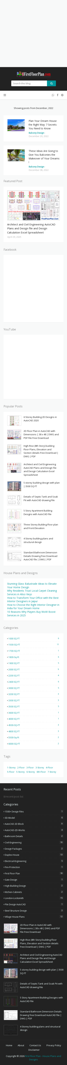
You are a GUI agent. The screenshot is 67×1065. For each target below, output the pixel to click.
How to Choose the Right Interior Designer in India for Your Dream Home (33, 606)
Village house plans (34, 916)
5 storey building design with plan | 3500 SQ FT (42, 484)
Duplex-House (34, 854)
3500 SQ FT (34, 706)
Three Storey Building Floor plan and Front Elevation (41, 526)
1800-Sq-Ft (34, 657)
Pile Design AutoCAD (34, 904)
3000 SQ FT (34, 688)
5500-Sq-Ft (34, 737)
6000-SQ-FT (34, 743)
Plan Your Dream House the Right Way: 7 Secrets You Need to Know (43, 124)
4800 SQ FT (34, 731)
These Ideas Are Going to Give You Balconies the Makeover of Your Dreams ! (44, 156)
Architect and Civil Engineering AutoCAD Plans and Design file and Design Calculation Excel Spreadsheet (31, 228)
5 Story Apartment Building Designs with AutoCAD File (38, 512)
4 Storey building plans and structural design (38, 540)
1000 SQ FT (34, 638)
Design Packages (34, 848)
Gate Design (34, 879)
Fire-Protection (34, 867)
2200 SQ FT (34, 675)
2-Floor (21, 767)
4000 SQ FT (34, 718)
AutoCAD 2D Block (34, 823)
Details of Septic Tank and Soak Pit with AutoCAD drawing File (41, 498)
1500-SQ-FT (34, 644)
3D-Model (34, 817)
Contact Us (35, 1045)
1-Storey (11, 767)
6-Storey (30, 771)
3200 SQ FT (34, 694)
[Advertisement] (33, 33)
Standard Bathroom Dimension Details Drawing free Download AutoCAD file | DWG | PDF (40, 556)
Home (9, 1045)
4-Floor (49, 767)
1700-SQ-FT (34, 650)
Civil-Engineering (34, 842)
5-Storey (20, 771)
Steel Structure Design (34, 910)
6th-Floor (41, 771)
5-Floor (10, 771)
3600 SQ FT (34, 712)
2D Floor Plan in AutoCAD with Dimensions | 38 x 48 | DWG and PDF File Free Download (41, 434)
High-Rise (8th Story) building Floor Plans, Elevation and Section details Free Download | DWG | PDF (41, 451)
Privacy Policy (53, 1045)
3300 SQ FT (34, 700)
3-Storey (40, 767)
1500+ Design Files (34, 811)
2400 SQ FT (34, 681)
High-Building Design (34, 885)
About (21, 1045)
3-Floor (30, 767)
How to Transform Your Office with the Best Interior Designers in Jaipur (33, 599)
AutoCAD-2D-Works (34, 830)
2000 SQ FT (34, 669)
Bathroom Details (34, 836)
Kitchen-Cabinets (34, 892)
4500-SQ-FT (34, 725)
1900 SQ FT (34, 663)
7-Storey (52, 771)
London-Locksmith (34, 898)
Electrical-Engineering (34, 861)
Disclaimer (34, 1049)
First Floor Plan (34, 873)
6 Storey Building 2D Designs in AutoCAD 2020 (40, 418)
